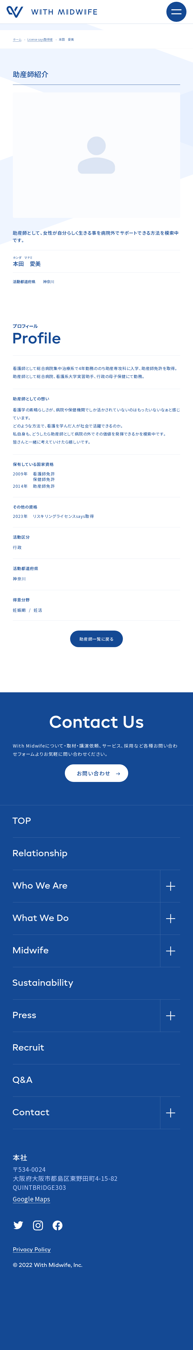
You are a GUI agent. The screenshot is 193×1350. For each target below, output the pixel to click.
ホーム (17, 39)
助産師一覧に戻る (96, 639)
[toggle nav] (176, 15)
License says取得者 (40, 39)
